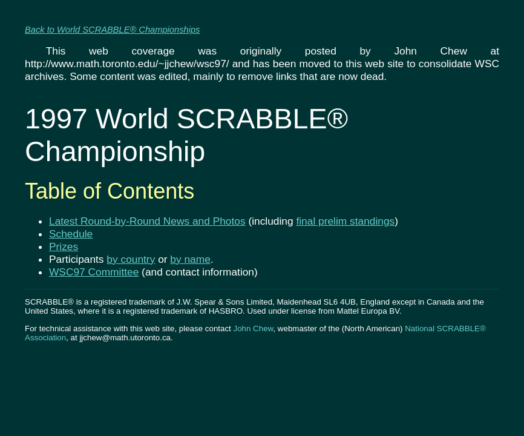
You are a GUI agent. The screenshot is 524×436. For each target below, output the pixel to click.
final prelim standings (345, 221)
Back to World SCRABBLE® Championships (112, 30)
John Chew (253, 328)
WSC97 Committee (94, 272)
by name (190, 259)
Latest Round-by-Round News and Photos (147, 221)
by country (130, 259)
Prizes (63, 246)
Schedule (71, 234)
